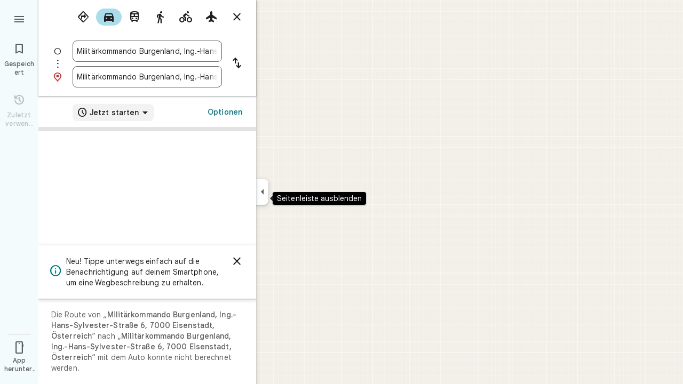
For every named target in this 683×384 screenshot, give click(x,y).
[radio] (83, 17)
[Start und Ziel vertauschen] (237, 64)
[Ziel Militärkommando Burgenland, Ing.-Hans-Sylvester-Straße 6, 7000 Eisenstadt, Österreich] (147, 76)
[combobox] (147, 51)
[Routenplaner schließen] (237, 17)
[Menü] (19, 18)
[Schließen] (237, 261)
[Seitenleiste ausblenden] (262, 192)
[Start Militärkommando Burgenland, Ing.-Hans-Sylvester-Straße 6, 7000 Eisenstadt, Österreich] (147, 51)
